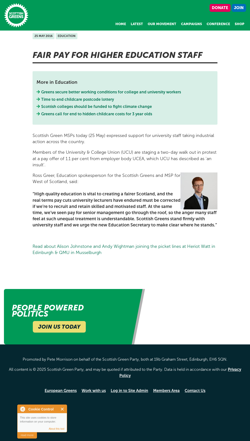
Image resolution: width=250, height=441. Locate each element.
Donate (220, 7)
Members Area (166, 390)
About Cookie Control (22, 409)
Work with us (94, 390)
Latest (137, 24)
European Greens (61, 390)
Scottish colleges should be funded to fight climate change (96, 106)
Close (62, 409)
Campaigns (191, 24)
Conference (218, 24)
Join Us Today (59, 326)
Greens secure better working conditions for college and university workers (111, 92)
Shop (239, 24)
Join (239, 7)
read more (27, 435)
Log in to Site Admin (129, 390)
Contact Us (195, 390)
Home (120, 24)
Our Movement (162, 24)
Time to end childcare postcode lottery (77, 99)
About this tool (56, 428)
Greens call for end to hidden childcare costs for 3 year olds (96, 114)
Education (66, 36)
